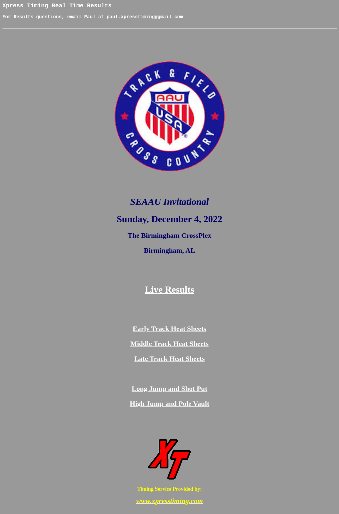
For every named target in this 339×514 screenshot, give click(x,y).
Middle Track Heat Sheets (169, 348)
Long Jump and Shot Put (169, 393)
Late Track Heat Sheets (169, 363)
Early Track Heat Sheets (169, 333)
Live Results (169, 294)
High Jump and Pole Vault (169, 408)
